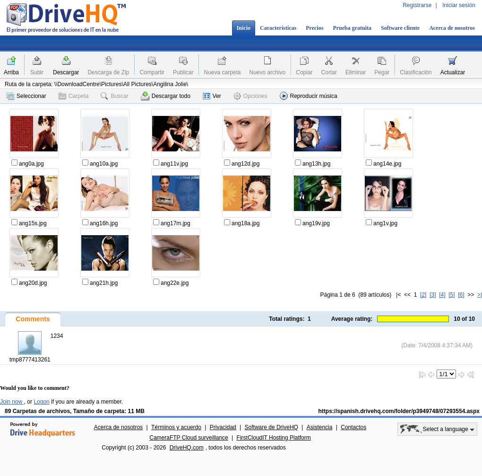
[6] (461, 294)
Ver (212, 96)
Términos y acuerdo (176, 427)
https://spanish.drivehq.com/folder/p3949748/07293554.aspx (399, 411)
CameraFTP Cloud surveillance (188, 437)
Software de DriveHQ (271, 427)
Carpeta (74, 96)
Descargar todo (165, 96)
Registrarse (417, 5)
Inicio (243, 28)
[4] (442, 294)
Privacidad (223, 427)
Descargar (66, 72)
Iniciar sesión (458, 5)
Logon (41, 401)
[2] (423, 294)
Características (278, 28)
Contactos (353, 427)
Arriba (11, 72)
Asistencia (320, 427)
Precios (314, 28)
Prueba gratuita (352, 28)
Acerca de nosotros (452, 28)
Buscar (114, 96)
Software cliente (400, 28)
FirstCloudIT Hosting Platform (274, 437)
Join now (12, 401)
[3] (433, 294)
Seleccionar (26, 96)
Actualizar (452, 72)
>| (479, 294)
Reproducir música (308, 96)
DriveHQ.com (187, 447)
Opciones (250, 96)
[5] (451, 294)
